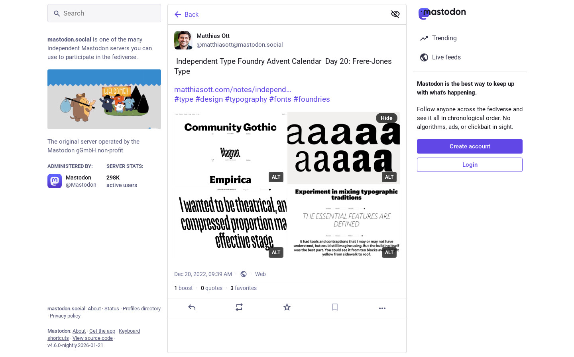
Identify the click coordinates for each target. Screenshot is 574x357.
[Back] (276, 14)
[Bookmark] (335, 307)
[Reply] (192, 307)
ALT (276, 177)
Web (260, 274)
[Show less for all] (395, 14)
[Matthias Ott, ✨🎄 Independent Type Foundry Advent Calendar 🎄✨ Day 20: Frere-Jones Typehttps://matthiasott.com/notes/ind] (287, 171)
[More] (382, 308)
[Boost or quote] (239, 307)
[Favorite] (287, 307)
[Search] (104, 13)
